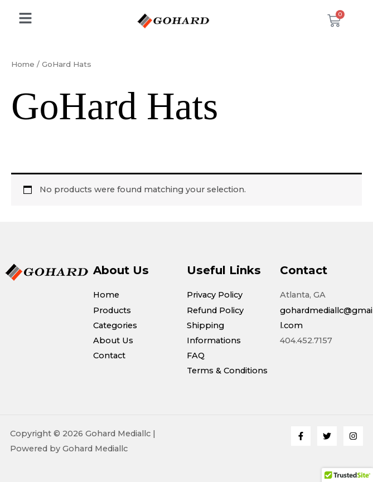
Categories (115, 325)
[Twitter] (327, 436)
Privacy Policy (215, 295)
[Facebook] (301, 436)
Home (23, 64)
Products (112, 310)
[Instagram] (353, 436)
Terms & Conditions (227, 371)
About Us (113, 340)
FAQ (196, 355)
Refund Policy (215, 310)
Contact (109, 355)
